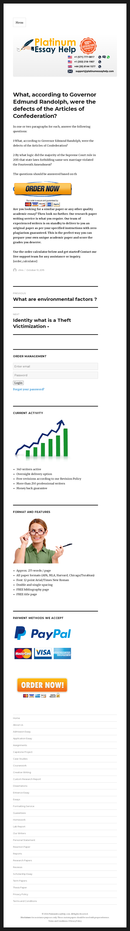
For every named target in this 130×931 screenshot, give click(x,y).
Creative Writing (22, 772)
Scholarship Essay (22, 874)
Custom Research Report (27, 779)
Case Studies (20, 758)
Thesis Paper (20, 887)
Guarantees (19, 813)
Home (16, 718)
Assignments (20, 745)
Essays (16, 799)
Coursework (20, 765)
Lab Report (19, 826)
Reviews (17, 867)
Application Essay (22, 738)
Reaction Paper (21, 846)
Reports (17, 853)
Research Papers (22, 860)
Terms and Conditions (25, 901)
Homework (19, 819)
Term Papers (20, 880)
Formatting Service (23, 806)
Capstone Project (22, 752)
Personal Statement (24, 840)
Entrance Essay (21, 792)
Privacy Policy (20, 894)
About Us (18, 724)
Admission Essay (22, 731)
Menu (19, 22)
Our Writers (19, 833)
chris (20, 270)
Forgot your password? (28, 389)
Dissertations (20, 785)
